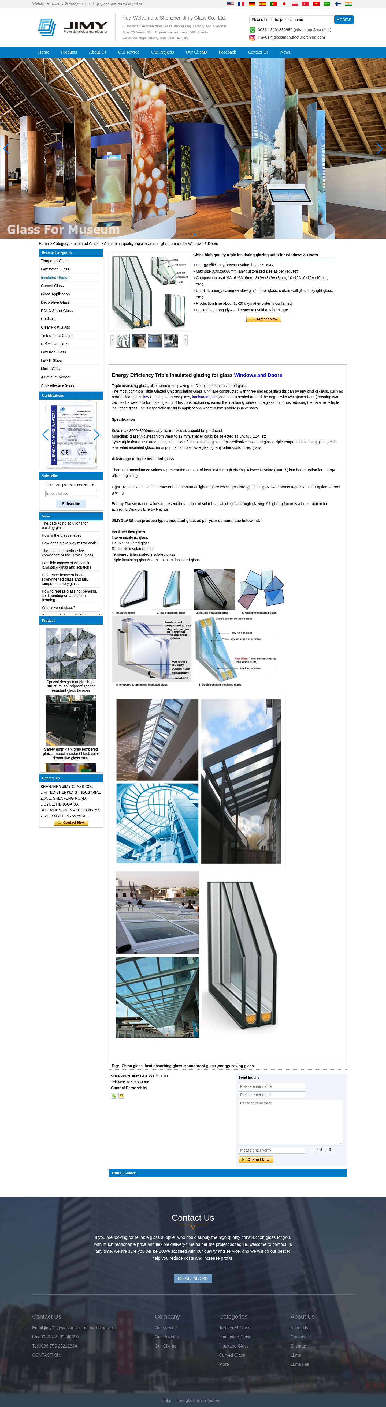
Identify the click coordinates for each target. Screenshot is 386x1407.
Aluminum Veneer (56, 377)
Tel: (35, 1346)
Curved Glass (52, 286)
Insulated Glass (86, 244)
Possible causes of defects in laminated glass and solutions (66, 568)
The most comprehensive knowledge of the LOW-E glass (67, 556)
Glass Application (55, 294)
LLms (296, 1355)
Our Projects (162, 52)
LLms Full (300, 1364)
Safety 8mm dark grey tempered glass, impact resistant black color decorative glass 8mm (71, 756)
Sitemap (298, 1346)
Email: (38, 1328)
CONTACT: (42, 1355)
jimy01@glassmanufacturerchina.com (291, 37)
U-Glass (48, 319)
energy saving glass (236, 1066)
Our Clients (196, 52)
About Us (97, 52)
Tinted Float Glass (56, 335)
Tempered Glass (54, 261)
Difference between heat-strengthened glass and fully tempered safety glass (65, 582)
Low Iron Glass (53, 352)
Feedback (227, 52)
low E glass (152, 397)
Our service (128, 52)
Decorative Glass (55, 302)
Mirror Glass (51, 369)
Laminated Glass (55, 269)
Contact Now (71, 822)
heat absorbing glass (163, 1066)
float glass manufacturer (199, 1400)
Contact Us (258, 52)
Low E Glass (51, 360)
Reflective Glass (54, 344)
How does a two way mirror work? (70, 546)
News (285, 52)
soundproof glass (200, 1066)
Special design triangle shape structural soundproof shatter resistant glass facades (71, 688)
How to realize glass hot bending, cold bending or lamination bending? (69, 598)
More (224, 1364)
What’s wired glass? (58, 610)
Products (69, 52)
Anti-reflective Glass (57, 385)
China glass (132, 1066)
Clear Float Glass (55, 327)
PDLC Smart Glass (57, 311)
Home (43, 52)
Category (60, 244)
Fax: (36, 1337)
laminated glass (205, 397)
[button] (182, 234)
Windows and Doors (258, 375)
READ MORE (192, 1278)
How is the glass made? (62, 538)
